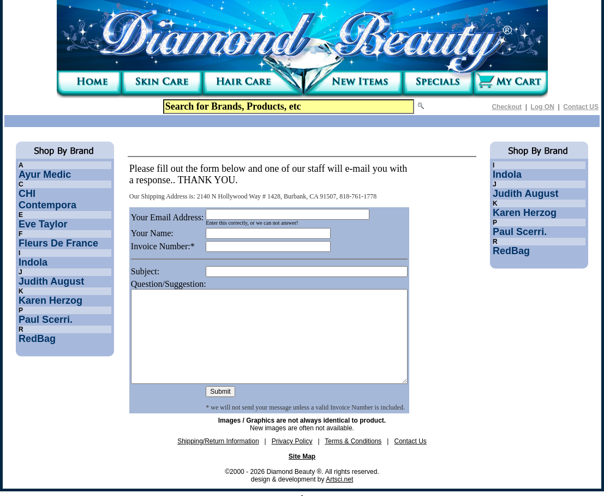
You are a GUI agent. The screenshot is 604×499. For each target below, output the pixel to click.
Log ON (542, 107)
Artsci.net (339, 479)
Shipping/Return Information (218, 441)
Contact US (581, 107)
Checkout (507, 107)
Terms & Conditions (353, 441)
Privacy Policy (292, 441)
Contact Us (410, 441)
